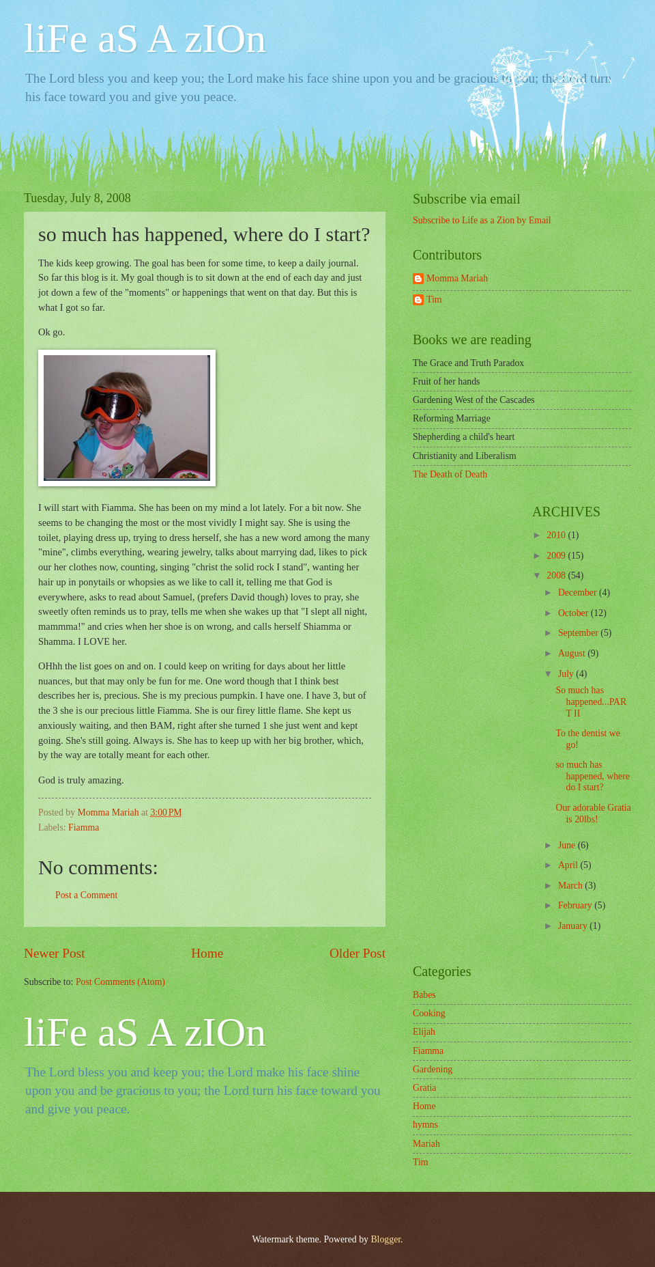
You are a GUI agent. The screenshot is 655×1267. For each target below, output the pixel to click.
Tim (434, 299)
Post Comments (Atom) (120, 982)
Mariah (426, 1144)
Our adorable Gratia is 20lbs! (592, 813)
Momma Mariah (457, 278)
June (568, 845)
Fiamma (83, 827)
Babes (424, 995)
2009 (557, 556)
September (579, 633)
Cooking (429, 1013)
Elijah (424, 1032)
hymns (425, 1124)
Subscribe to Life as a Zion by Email (482, 220)
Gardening (432, 1069)
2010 (557, 535)
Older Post (357, 953)
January (574, 926)
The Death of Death (450, 474)
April (569, 865)
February (576, 905)
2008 (557, 575)
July (567, 674)
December (578, 592)
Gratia (424, 1088)
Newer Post (54, 953)
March (571, 885)
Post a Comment (86, 895)
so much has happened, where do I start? (592, 776)
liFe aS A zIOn (145, 38)
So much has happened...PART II (590, 701)
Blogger (385, 1239)
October (574, 613)
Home (207, 953)
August (572, 653)
